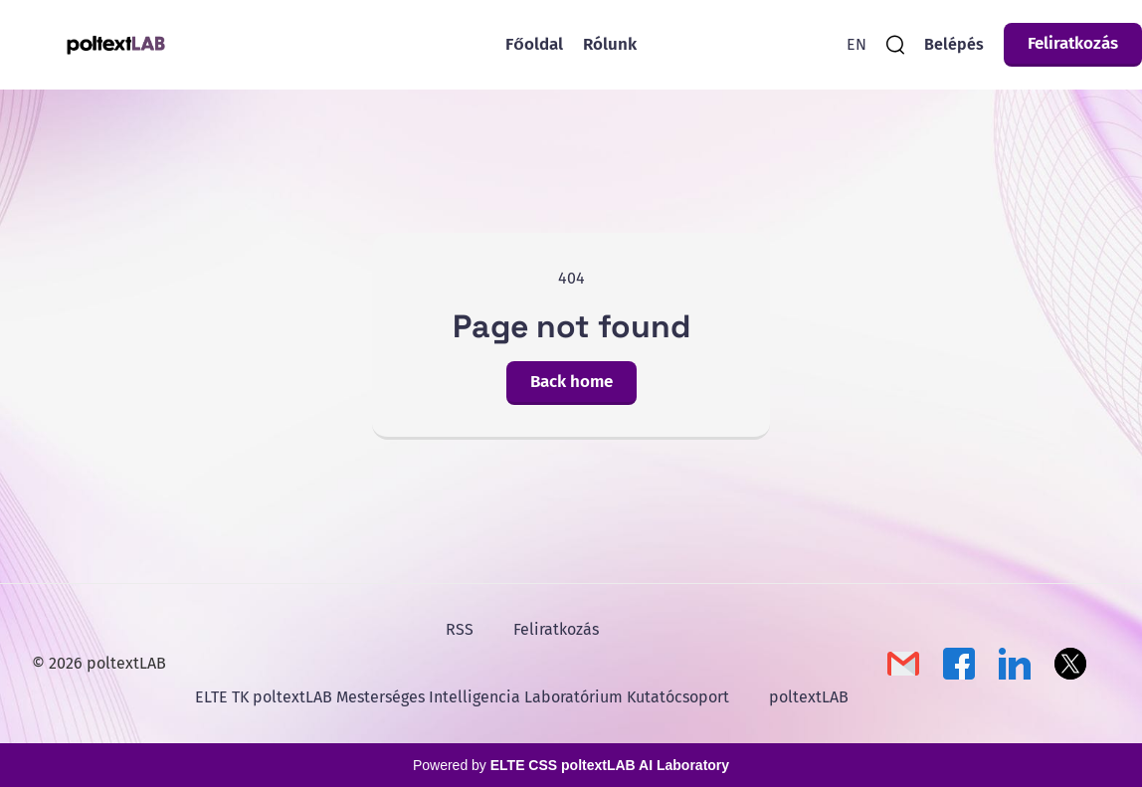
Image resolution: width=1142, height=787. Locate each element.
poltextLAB (809, 697)
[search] (895, 45)
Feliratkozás (1073, 43)
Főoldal (533, 44)
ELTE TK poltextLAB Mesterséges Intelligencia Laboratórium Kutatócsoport (462, 697)
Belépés (954, 44)
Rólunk (610, 44)
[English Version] (856, 45)
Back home (571, 381)
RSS (460, 629)
